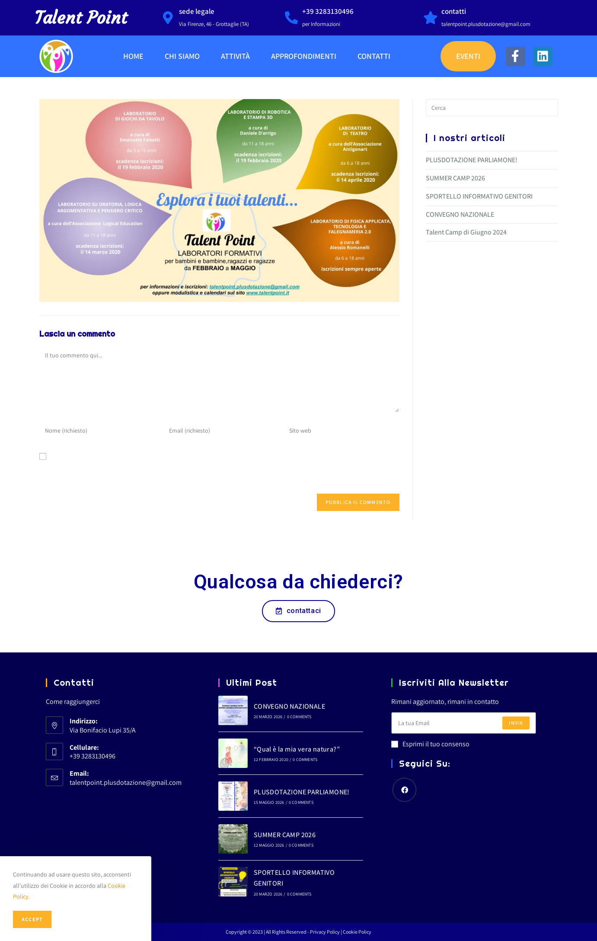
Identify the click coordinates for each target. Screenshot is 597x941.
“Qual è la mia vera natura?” (297, 749)
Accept (32, 919)
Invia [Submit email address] (516, 722)
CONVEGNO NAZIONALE (460, 214)
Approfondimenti (303, 56)
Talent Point (81, 18)
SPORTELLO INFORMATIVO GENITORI (479, 196)
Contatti (374, 56)
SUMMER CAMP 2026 (455, 178)
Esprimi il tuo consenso (430, 743)
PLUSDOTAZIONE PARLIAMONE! (471, 159)
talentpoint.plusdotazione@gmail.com (126, 782)
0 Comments (299, 716)
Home (133, 56)
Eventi (468, 56)
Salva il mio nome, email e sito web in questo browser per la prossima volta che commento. (216, 473)
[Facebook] (404, 790)
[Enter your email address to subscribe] (463, 723)
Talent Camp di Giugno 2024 (466, 232)
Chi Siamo (182, 56)
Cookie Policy (357, 931)
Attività (235, 56)
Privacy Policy (325, 931)
